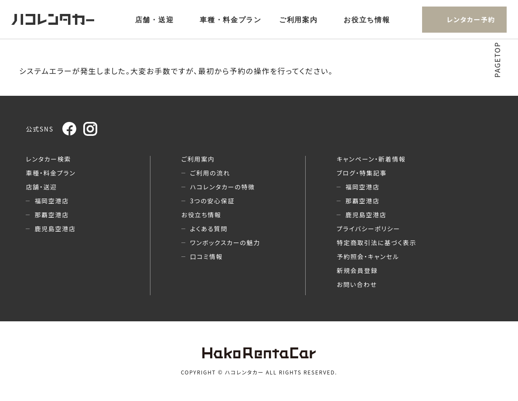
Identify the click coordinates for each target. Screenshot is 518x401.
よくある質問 (209, 229)
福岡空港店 (51, 201)
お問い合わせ (357, 284)
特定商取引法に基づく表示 (376, 242)
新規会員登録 (357, 270)
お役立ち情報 (367, 20)
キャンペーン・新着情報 (371, 159)
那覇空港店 (51, 215)
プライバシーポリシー (368, 229)
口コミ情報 (206, 256)
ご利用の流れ (210, 173)
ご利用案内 (298, 20)
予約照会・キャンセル (368, 256)
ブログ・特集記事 (362, 173)
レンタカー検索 (48, 159)
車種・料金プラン (231, 20)
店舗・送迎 (154, 20)
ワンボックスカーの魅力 (225, 242)
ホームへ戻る (259, 86)
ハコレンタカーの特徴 (222, 187)
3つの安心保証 (212, 201)
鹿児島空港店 (54, 229)
